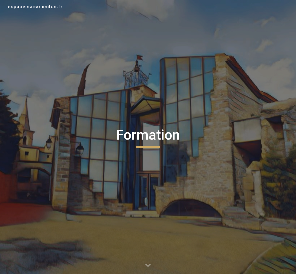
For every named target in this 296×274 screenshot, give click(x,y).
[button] (148, 265)
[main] (148, 137)
